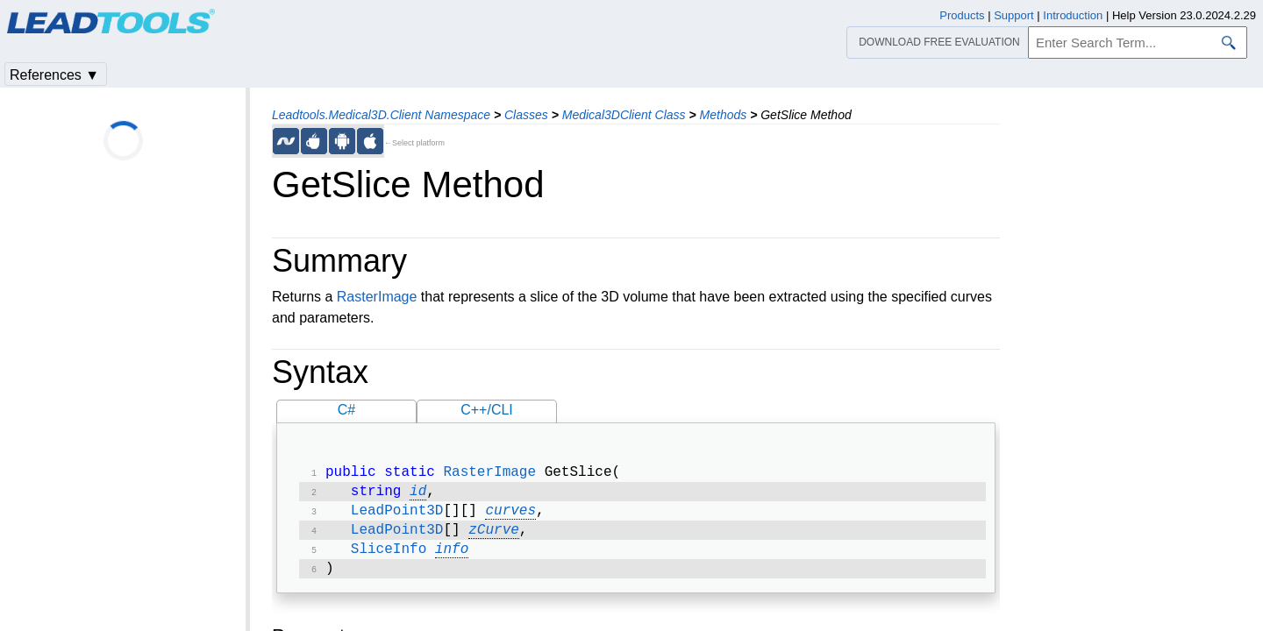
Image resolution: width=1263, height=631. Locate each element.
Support (1014, 15)
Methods (723, 115)
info (451, 558)
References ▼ (54, 74)
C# (346, 409)
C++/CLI (486, 409)
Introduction (1072, 15)
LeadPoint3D (397, 516)
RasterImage (377, 296)
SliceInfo (388, 558)
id (418, 495)
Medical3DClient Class (624, 115)
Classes (526, 115)
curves (510, 516)
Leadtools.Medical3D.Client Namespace (381, 115)
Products (961, 15)
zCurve (493, 537)
